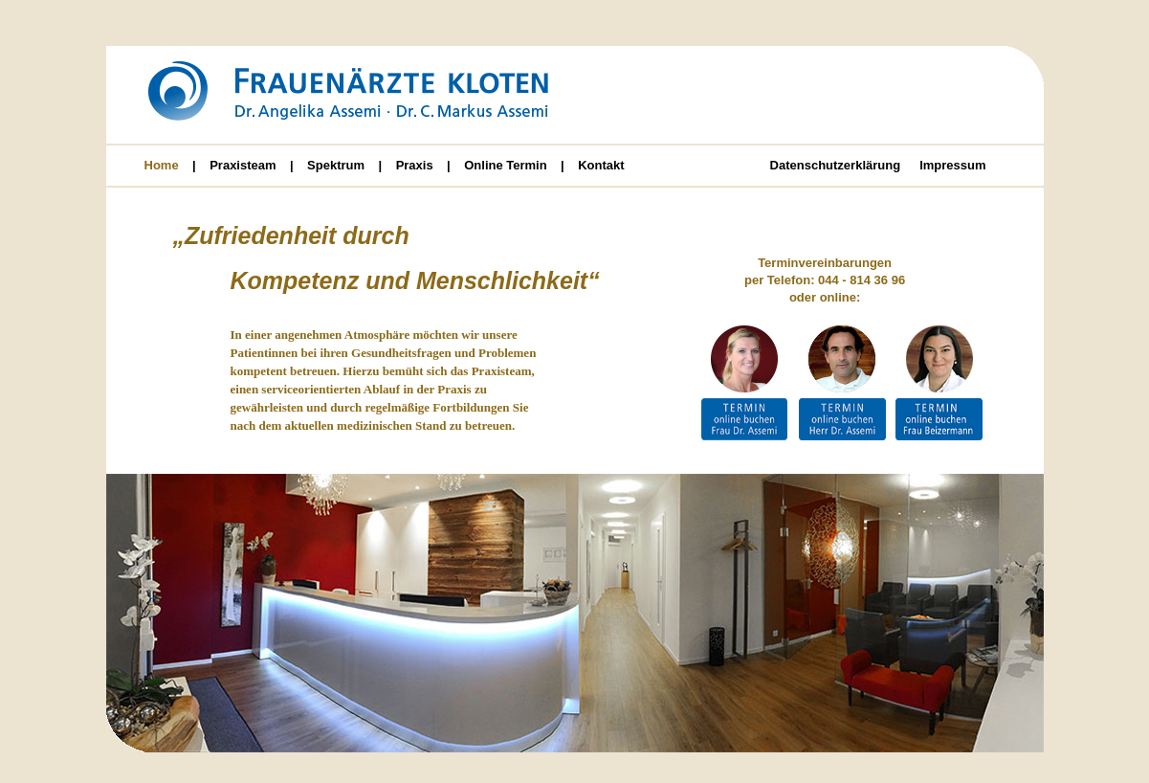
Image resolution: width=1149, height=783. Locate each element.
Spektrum (336, 165)
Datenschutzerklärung (835, 165)
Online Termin (505, 165)
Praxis (414, 165)
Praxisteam (243, 165)
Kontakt (601, 165)
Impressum (952, 165)
